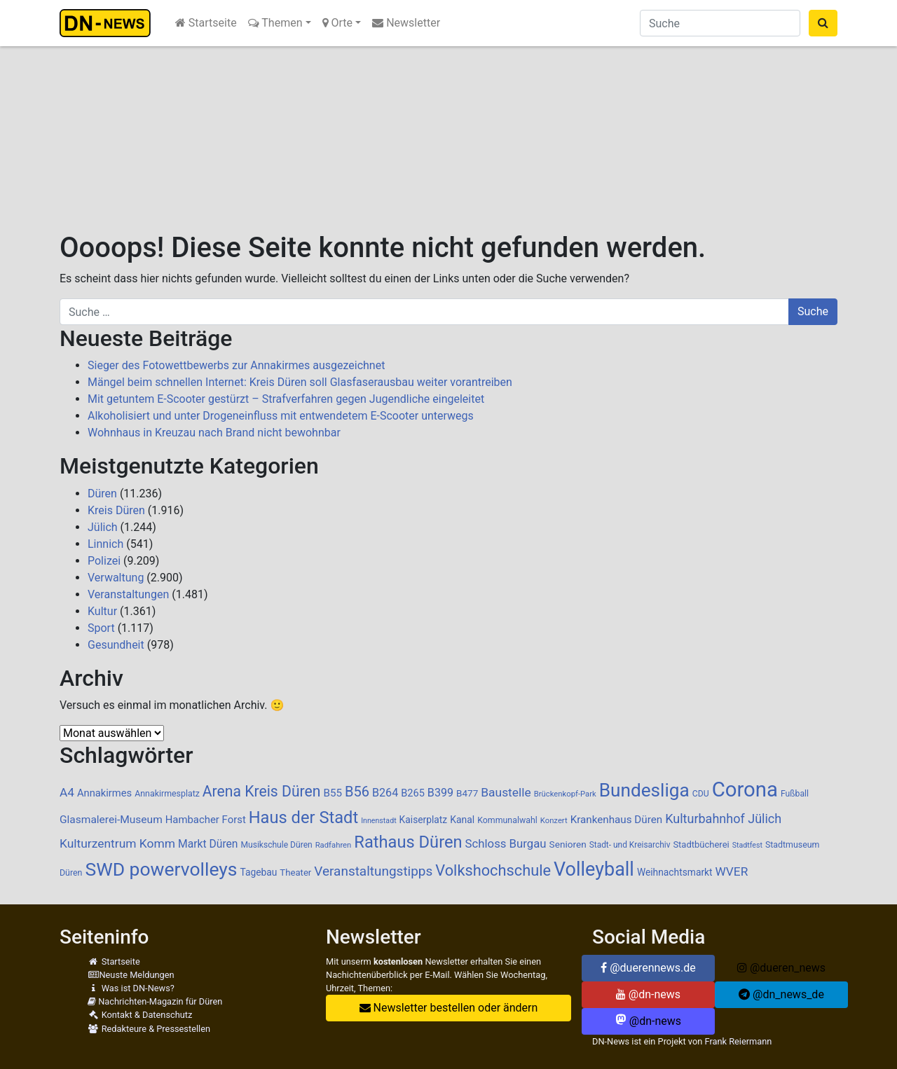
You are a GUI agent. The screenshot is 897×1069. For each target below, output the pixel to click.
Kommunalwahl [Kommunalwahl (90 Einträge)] (507, 820)
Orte (337, 22)
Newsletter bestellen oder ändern (449, 1007)
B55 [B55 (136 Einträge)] (332, 793)
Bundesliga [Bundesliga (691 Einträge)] (644, 790)
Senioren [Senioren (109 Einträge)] (568, 844)
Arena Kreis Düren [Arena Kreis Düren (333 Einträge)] (262, 791)
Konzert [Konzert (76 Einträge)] (554, 820)
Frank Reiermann (738, 1041)
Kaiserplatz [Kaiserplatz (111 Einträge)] (423, 819)
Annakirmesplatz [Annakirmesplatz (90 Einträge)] (167, 794)
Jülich (103, 527)
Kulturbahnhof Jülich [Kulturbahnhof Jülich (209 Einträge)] (723, 818)
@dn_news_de (781, 994)
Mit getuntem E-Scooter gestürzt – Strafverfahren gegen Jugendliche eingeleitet (286, 399)
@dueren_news (781, 967)
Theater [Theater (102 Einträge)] (295, 872)
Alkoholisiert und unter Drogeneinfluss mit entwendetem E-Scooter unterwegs (281, 415)
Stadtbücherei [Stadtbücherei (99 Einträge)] (701, 844)
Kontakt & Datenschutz (140, 1014)
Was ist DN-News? (131, 988)
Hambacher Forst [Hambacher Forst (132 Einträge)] (205, 819)
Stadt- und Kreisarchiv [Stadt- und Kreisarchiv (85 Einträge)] (630, 845)
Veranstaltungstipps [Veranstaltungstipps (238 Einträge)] (373, 871)
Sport (101, 628)
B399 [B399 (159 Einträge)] (440, 792)
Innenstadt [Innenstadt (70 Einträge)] (378, 820)
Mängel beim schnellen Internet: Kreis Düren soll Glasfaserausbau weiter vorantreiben (300, 382)
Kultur (102, 611)
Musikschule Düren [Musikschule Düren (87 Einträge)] (276, 845)
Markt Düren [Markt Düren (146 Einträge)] (208, 843)
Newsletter (406, 22)
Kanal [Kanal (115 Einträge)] (462, 819)
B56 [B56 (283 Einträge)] (357, 791)
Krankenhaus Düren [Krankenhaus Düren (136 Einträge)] (616, 819)
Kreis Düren (116, 510)
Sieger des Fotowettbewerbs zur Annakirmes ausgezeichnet (236, 365)
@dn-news (648, 994)
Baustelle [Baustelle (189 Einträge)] (506, 792)
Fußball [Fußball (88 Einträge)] (795, 794)
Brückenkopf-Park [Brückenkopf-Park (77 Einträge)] (565, 794)
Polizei (104, 560)
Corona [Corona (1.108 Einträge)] (745, 789)
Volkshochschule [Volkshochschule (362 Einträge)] (493, 870)
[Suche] (720, 23)
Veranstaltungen (128, 594)
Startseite (206, 22)
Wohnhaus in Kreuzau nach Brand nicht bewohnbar (214, 432)
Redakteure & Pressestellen (149, 1028)
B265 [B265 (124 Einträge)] (413, 793)
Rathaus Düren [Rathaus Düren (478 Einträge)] (408, 842)
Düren (102, 493)
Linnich (105, 544)
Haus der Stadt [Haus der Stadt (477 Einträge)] (303, 817)
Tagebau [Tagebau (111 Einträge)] (258, 872)
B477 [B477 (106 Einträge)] (467, 793)
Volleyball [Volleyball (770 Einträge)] (594, 869)
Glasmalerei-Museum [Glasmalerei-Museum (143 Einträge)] (111, 819)
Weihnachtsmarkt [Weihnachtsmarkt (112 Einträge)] (675, 872)
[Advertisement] (448, 126)
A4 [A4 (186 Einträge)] (67, 792)
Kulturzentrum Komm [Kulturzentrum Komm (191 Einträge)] (117, 843)
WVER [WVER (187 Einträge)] (731, 871)
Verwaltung (116, 577)
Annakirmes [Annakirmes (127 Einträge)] (104, 793)
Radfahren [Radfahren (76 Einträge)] (333, 845)
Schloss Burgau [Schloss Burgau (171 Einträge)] (506, 843)
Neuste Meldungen (131, 975)
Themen (275, 22)
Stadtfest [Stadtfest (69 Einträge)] (747, 845)
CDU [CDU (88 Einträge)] (700, 794)
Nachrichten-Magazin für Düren (155, 1001)
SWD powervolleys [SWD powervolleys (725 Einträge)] (161, 869)
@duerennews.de (648, 967)
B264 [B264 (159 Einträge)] (385, 792)
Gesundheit (116, 644)
